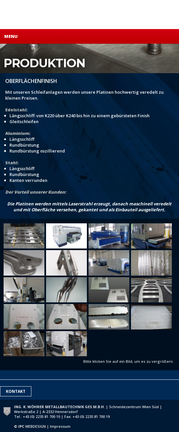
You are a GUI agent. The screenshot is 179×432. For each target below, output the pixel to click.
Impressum (60, 426)
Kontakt (15, 391)
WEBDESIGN (32, 426)
